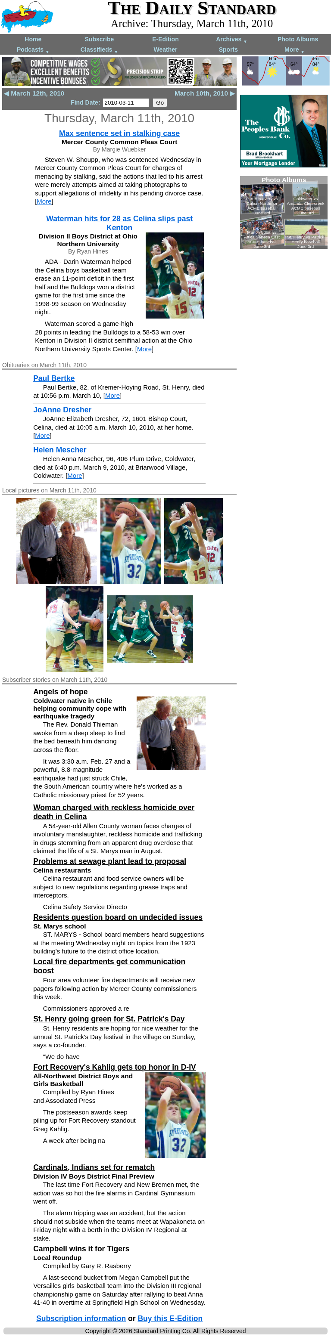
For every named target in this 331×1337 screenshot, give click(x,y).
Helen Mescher (60, 450)
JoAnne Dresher (62, 409)
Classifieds (100, 50)
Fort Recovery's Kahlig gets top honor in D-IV (114, 1067)
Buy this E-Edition (170, 1318)
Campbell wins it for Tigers (81, 1248)
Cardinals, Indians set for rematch (94, 1167)
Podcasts (33, 50)
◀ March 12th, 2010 (34, 93)
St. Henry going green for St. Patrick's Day (108, 1019)
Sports (228, 49)
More (294, 50)
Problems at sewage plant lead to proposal (109, 861)
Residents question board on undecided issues (118, 917)
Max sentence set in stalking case (119, 133)
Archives (231, 40)
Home (33, 39)
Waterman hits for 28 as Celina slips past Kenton (119, 223)
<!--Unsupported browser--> (284, 212)
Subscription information (81, 1318)
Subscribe (99, 39)
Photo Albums (298, 39)
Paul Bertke (54, 378)
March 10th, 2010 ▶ (205, 93)
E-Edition (165, 39)
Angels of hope (60, 691)
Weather (165, 49)
